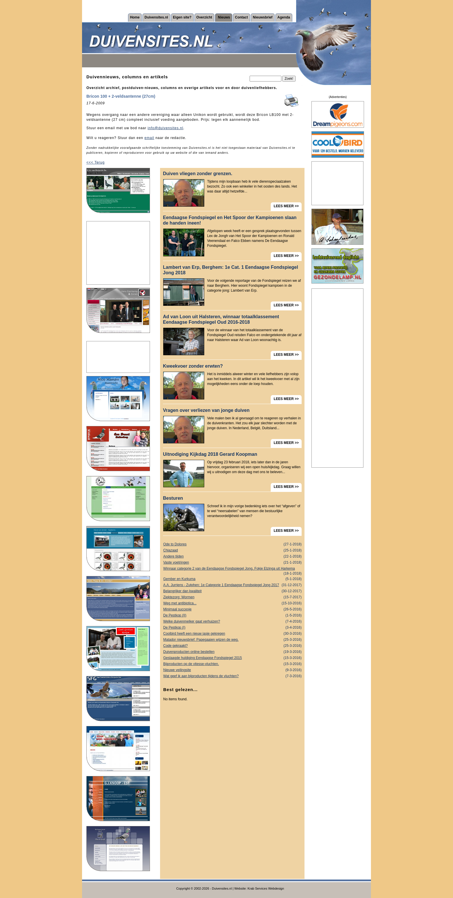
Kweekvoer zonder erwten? (193, 366)
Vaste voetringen (232, 562)
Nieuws (224, 17)
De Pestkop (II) (232, 615)
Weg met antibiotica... (232, 603)
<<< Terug (95, 162)
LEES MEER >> (286, 206)
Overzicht (204, 17)
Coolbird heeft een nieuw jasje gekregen (232, 633)
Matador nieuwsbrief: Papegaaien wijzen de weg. (232, 639)
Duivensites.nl (156, 17)
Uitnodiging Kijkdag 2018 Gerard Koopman (210, 454)
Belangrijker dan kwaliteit (232, 591)
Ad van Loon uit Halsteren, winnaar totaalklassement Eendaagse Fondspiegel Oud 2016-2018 (221, 319)
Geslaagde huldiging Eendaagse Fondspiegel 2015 (232, 658)
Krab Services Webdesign (266, 888)
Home (135, 17)
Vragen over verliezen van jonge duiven (206, 410)
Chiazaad (232, 550)
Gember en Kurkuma (232, 579)
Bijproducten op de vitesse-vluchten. (232, 664)
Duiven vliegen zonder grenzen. (197, 173)
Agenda (283, 17)
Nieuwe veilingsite (232, 670)
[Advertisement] (118, 253)
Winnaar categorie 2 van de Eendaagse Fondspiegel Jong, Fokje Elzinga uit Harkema (232, 569)
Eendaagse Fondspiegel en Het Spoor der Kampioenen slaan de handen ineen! (229, 220)
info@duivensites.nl (165, 128)
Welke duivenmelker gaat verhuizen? (232, 621)
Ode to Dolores (232, 544)
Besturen (173, 498)
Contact (241, 17)
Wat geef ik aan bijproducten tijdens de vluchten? (232, 676)
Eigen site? (182, 17)
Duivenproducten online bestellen (232, 651)
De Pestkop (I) (232, 627)
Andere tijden (232, 556)
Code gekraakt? (232, 645)
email (149, 138)
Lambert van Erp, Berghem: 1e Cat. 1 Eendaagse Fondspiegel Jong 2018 (230, 270)
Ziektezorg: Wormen (232, 597)
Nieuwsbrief (262, 17)
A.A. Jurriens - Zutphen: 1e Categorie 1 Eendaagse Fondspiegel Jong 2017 (232, 585)
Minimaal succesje (232, 609)
